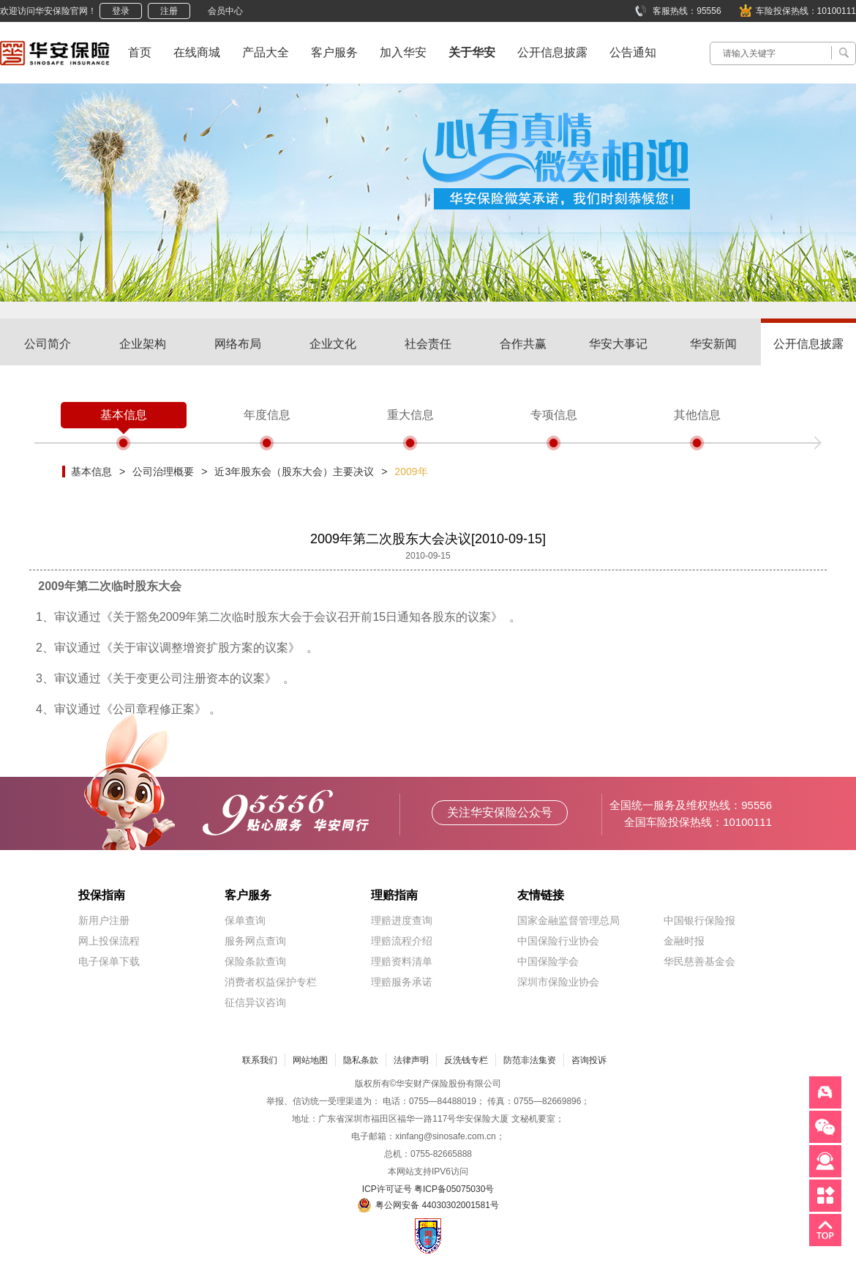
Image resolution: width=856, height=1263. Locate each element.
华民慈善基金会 (699, 961)
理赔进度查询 (401, 920)
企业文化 (332, 344)
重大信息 (410, 415)
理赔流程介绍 (401, 941)
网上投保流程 (109, 941)
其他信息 (697, 415)
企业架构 (142, 344)
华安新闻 (713, 344)
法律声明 (411, 1060)
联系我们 (259, 1060)
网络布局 (237, 344)
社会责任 (428, 344)
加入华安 (403, 52)
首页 (139, 52)
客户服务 (334, 52)
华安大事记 (618, 344)
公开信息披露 (552, 52)
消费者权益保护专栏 (271, 982)
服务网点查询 (255, 941)
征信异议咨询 (255, 1002)
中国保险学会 (548, 961)
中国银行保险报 (699, 920)
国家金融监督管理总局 (568, 920)
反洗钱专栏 (466, 1060)
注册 (169, 11)
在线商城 (196, 52)
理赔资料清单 (401, 961)
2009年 (410, 471)
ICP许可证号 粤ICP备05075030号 (428, 1189)
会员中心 (225, 11)
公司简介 (47, 344)
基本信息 (123, 415)
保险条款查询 (255, 961)
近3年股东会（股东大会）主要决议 (294, 471)
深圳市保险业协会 (558, 982)
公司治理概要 (163, 471)
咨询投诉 (589, 1060)
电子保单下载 (109, 961)
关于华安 (471, 52)
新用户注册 (103, 920)
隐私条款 (360, 1060)
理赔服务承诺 (401, 982)
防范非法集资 (529, 1060)
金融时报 (684, 941)
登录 (120, 11)
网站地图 (310, 1060)
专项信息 (553, 415)
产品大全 (265, 52)
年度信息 (267, 415)
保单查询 (245, 920)
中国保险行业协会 (558, 941)
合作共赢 (523, 344)
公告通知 (632, 52)
